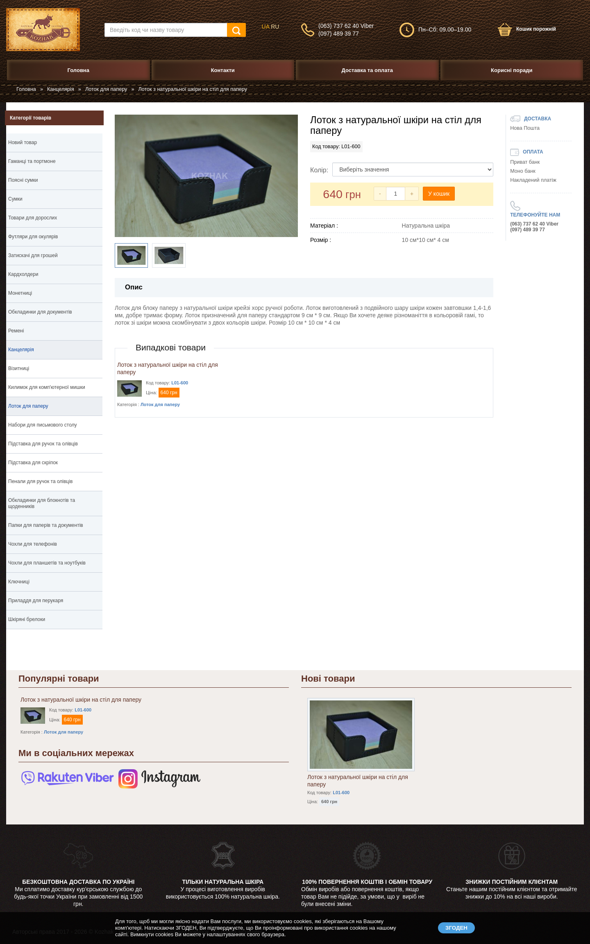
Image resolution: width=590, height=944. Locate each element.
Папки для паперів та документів (54, 526)
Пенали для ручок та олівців (40, 481)
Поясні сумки (23, 180)
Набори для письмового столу (42, 425)
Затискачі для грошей (33, 255)
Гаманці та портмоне (54, 162)
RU (275, 26)
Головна (26, 89)
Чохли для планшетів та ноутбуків (47, 563)
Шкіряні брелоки (54, 621)
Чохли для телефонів (32, 544)
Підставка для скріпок (33, 462)
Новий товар (22, 142)
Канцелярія (60, 89)
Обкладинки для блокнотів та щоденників (54, 504)
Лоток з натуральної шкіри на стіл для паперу (80, 699)
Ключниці (19, 582)
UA (266, 26)
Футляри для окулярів (33, 236)
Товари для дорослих (32, 218)
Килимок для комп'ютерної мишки (46, 387)
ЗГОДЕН (456, 928)
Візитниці (18, 368)
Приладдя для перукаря (35, 600)
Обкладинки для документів (54, 313)
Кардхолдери (23, 274)
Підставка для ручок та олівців (43, 444)
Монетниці (20, 293)
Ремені (16, 331)
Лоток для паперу (106, 89)
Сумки (54, 200)
